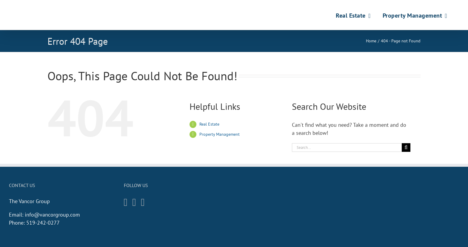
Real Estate (209, 124)
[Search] (406, 147)
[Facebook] (134, 202)
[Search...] (347, 147)
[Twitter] (143, 202)
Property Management (219, 134)
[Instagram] (126, 202)
